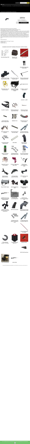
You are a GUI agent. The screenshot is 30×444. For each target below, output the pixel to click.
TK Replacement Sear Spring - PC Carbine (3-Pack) (14, 221)
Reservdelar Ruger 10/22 (5, 57)
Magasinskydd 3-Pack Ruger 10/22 (24, 187)
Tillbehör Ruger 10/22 (17, 5)
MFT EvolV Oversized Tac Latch (24, 176)
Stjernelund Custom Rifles (10, 265)
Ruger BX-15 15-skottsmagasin (24, 143)
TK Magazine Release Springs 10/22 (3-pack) (14, 154)
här (27, 441)
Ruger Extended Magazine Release (5, 176)
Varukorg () (15, 0)
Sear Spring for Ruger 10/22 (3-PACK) (5, 143)
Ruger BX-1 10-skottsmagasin (14, 57)
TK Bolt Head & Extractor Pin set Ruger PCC (24, 198)
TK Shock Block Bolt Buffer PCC (14, 243)
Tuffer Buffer (15, 142)
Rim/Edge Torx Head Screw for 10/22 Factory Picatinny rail (5, 210)
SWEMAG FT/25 (14, 120)
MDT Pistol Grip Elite (14, 209)
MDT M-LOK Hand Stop (24, 252)
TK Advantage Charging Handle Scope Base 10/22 (5, 78)
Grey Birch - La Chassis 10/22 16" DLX (24, 89)
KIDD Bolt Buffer (24, 242)
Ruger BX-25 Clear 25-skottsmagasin (24, 121)
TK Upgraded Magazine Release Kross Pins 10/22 (24, 132)
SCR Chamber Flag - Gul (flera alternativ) (5, 89)
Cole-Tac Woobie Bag (5, 262)
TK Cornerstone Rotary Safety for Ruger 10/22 (24, 154)
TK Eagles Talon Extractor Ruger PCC (14, 198)
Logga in (17, 2)
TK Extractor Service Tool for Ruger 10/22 (24, 110)
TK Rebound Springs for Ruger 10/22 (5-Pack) (15, 110)
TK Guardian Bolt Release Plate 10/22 (14, 176)
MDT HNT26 (15, 262)
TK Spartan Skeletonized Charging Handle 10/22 (24, 78)
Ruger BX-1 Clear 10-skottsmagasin (5, 165)
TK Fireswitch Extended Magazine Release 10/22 (24, 210)
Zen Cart (17, 265)
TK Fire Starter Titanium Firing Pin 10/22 (14, 78)
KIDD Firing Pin (24, 57)
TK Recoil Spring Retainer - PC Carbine (5, 243)
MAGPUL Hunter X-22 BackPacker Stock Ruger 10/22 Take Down (5, 198)
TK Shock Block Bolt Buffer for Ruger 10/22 (5, 121)
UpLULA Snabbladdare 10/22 (14, 187)
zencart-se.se (25, 265)
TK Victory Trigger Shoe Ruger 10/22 (15, 165)
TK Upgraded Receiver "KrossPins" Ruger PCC (24, 221)
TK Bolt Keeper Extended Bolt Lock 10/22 (24, 165)
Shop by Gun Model (7, 5)
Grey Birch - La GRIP (24, 99)
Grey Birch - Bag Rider (5, 109)
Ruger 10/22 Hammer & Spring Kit (5, 132)
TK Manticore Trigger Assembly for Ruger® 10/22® (14, 90)
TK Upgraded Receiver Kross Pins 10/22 (14, 132)
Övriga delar (26, 5)
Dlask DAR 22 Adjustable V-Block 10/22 (24, 67)
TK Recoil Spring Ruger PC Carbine (24, 232)
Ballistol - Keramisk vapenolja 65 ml (5, 154)
